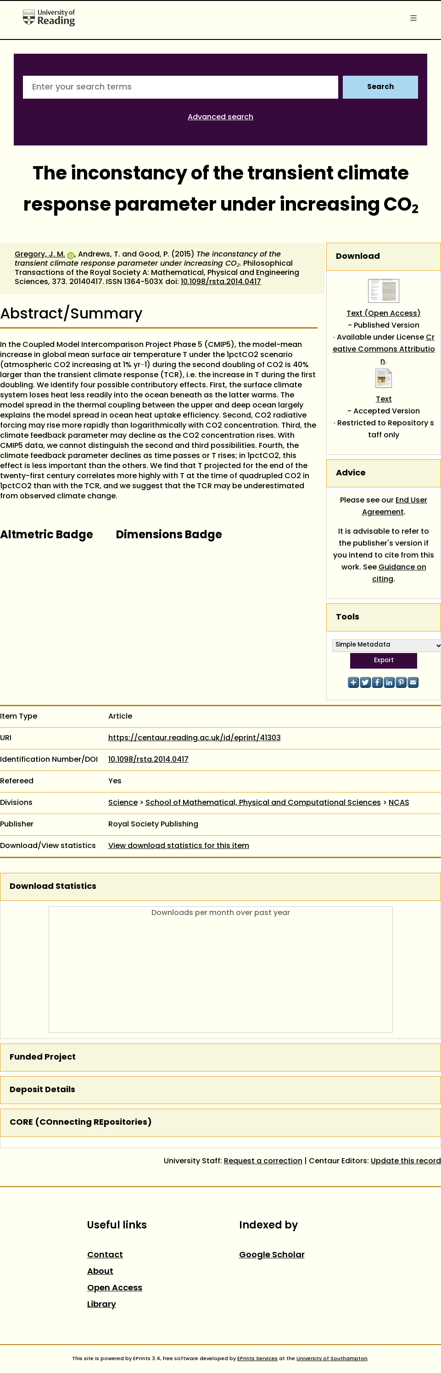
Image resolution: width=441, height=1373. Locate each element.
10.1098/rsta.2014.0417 (221, 282)
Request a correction (263, 1161)
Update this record (406, 1161)
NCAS (399, 803)
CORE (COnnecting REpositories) (81, 1123)
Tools (347, 617)
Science (123, 803)
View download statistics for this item (178, 846)
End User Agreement (395, 507)
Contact (105, 1255)
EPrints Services (257, 1359)
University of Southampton (332, 1359)
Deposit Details (42, 1090)
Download (358, 257)
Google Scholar (272, 1255)
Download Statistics (53, 887)
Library (101, 1305)
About (100, 1272)
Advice (351, 473)
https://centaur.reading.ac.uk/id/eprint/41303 (194, 738)
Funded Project (43, 1057)
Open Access (114, 1288)
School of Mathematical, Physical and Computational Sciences (263, 803)
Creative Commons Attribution (384, 350)
